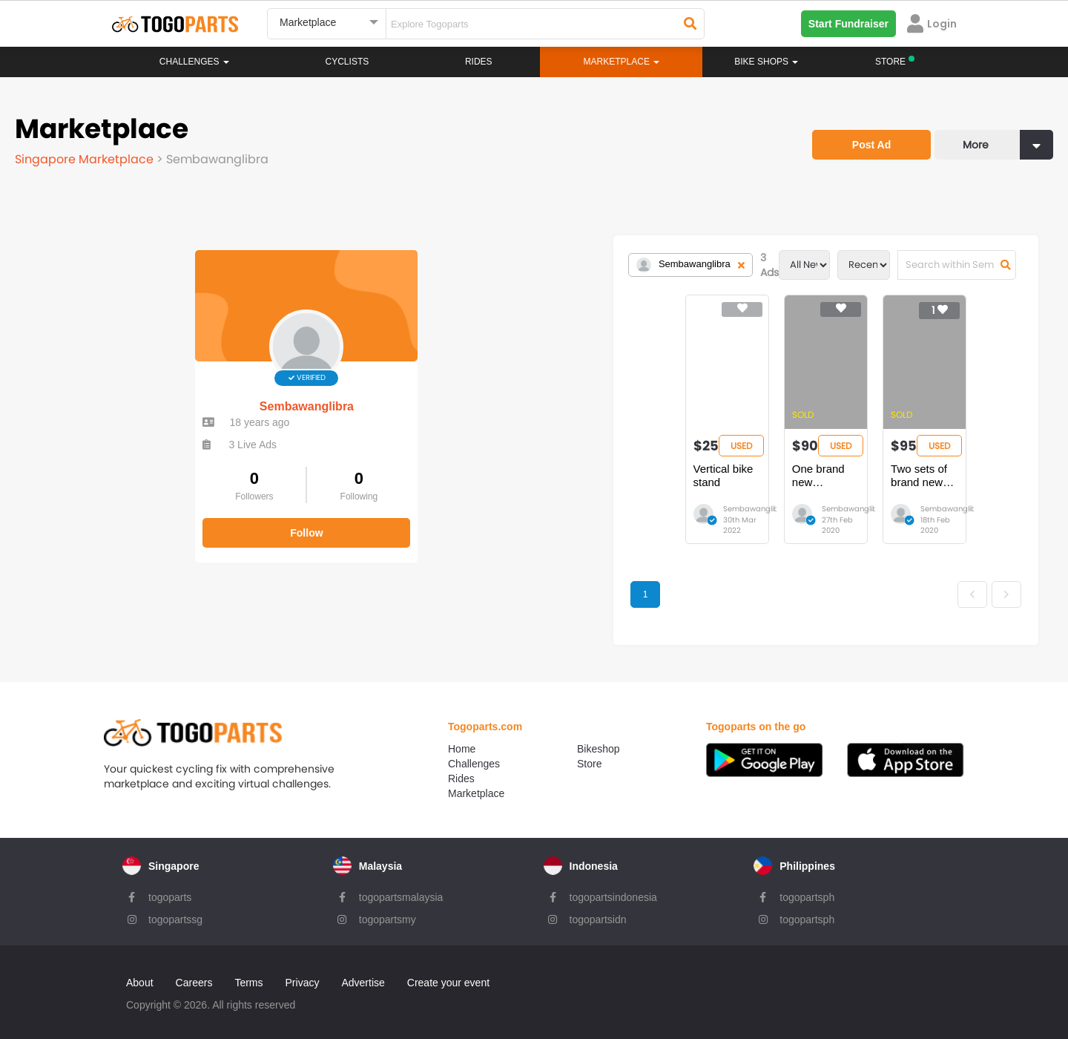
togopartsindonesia (613, 887)
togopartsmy (387, 909)
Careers (194, 972)
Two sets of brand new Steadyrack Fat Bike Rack (820, 475)
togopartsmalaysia (401, 887)
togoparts (169, 887)
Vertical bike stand (423, 468)
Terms (248, 972)
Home (461, 738)
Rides (478, 61)
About (140, 972)
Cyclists (347, 61)
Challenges (194, 61)
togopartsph (806, 887)
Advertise (362, 972)
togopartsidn (598, 909)
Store (589, 753)
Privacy (303, 972)
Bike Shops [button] (766, 61)
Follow (126, 518)
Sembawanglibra (126, 391)
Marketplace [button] (622, 61)
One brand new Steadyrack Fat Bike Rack (644, 475)
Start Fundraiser (848, 24)
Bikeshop (598, 738)
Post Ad (871, 145)
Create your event (448, 972)
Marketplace (476, 783)
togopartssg (175, 909)
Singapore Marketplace (85, 159)
